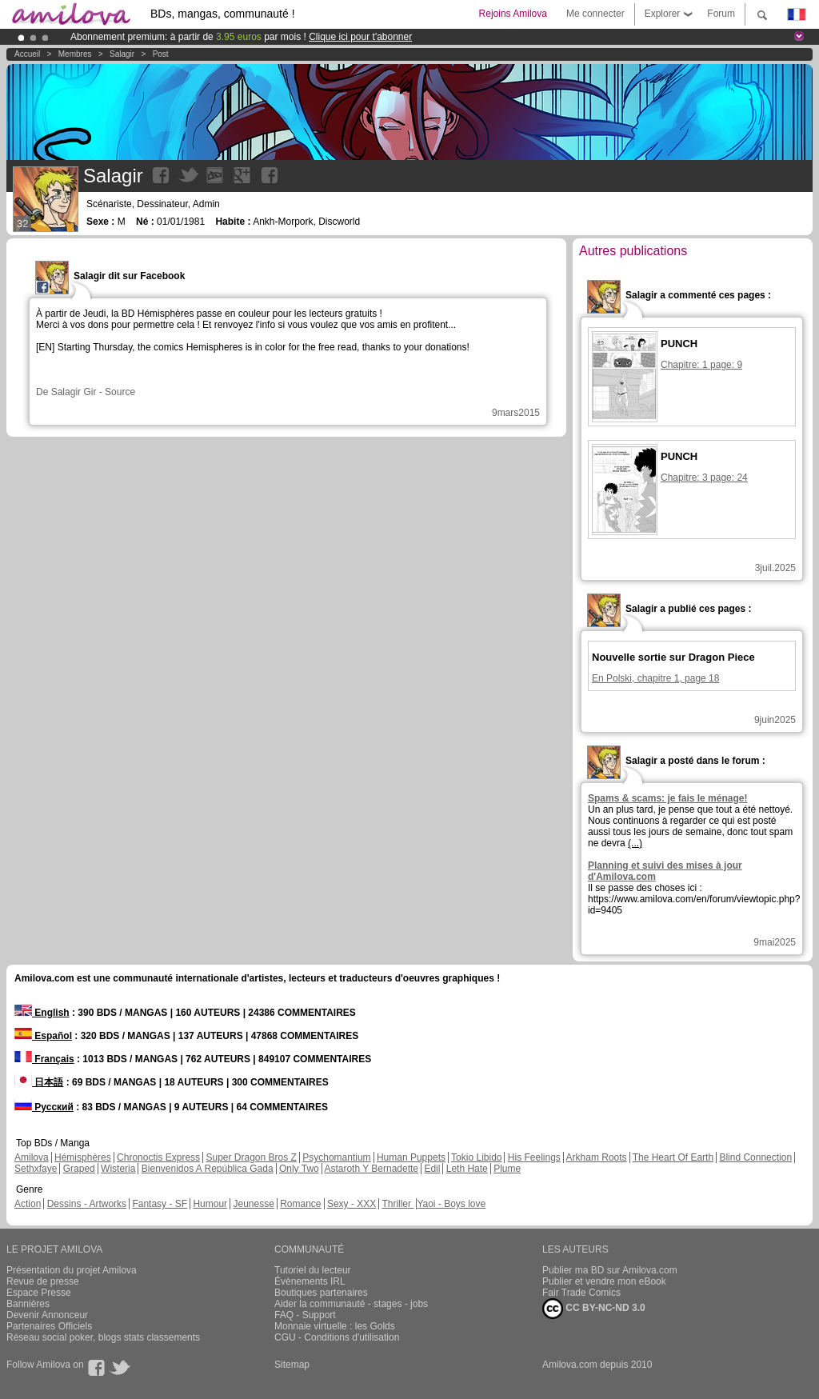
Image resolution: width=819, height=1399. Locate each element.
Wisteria (118, 1168)
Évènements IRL (310, 1281)
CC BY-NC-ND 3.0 (593, 1308)
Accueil (27, 54)
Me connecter (595, 13)
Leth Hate (467, 1168)
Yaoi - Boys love (451, 1203)
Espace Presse (38, 1292)
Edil (432, 1168)
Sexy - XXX (351, 1203)
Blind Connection (755, 1157)
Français (44, 1059)
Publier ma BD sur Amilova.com (609, 1270)
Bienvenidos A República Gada (208, 1168)
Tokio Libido (476, 1157)
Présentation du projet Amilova (71, 1270)
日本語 (38, 1082)
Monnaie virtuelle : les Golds (334, 1326)
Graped (79, 1168)
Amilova (31, 1157)
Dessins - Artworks (86, 1203)
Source (120, 392)
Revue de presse (42, 1281)
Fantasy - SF (159, 1203)
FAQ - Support (305, 1315)
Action (27, 1203)
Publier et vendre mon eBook (604, 1281)
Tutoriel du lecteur (312, 1270)
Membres (75, 54)
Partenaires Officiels (49, 1326)
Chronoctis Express (158, 1157)
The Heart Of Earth (673, 1157)
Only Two (299, 1168)
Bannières (28, 1303)
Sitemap (292, 1364)
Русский (44, 1107)
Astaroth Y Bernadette (371, 1168)
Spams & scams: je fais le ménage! (667, 798)
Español (43, 1035)
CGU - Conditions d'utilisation (336, 1337)
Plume (507, 1168)
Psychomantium (336, 1157)
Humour (210, 1203)
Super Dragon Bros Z (251, 1157)
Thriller (397, 1203)
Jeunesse (253, 1203)
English (42, 1012)
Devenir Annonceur (47, 1315)
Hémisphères (82, 1157)
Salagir (122, 54)
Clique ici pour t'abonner (360, 36)
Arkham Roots (596, 1157)
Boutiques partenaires (321, 1292)
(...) (635, 843)
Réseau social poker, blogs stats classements (103, 1337)
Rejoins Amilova (513, 13)
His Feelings (534, 1157)
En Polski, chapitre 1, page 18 (655, 678)
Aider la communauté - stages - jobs (351, 1303)
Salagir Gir (74, 392)
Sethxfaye (35, 1168)
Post (161, 54)
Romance (300, 1203)
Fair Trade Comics (581, 1292)
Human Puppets (411, 1157)
